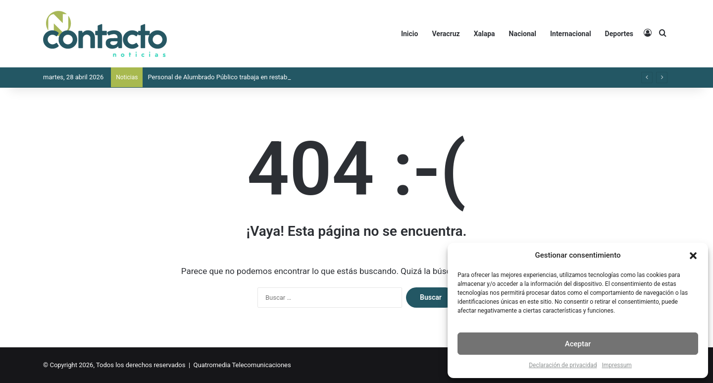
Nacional (522, 34)
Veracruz (445, 34)
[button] (693, 256)
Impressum (616, 365)
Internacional (570, 34)
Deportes (619, 34)
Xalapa (484, 34)
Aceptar (578, 343)
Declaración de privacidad (563, 365)
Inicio (409, 34)
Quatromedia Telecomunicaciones (242, 365)
